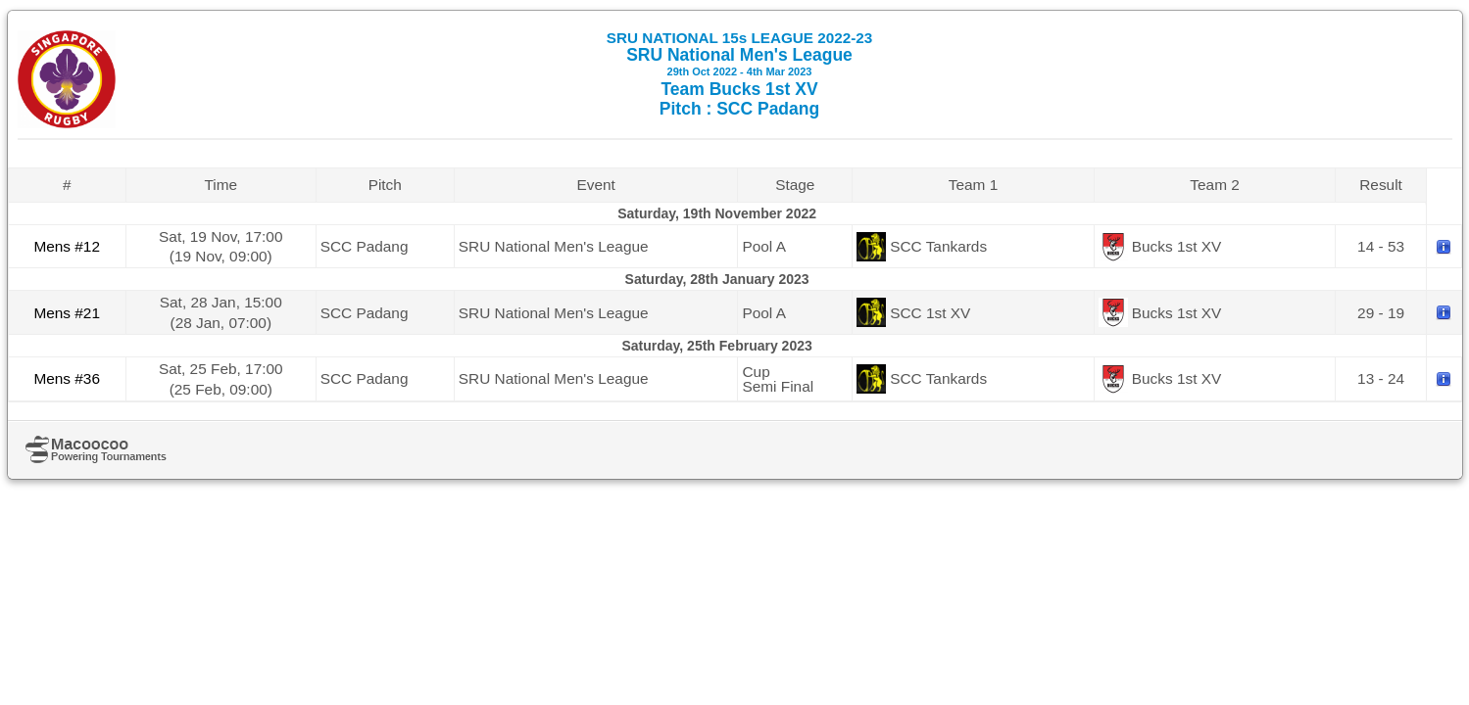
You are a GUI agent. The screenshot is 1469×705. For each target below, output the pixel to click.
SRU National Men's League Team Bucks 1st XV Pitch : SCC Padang (739, 73)
